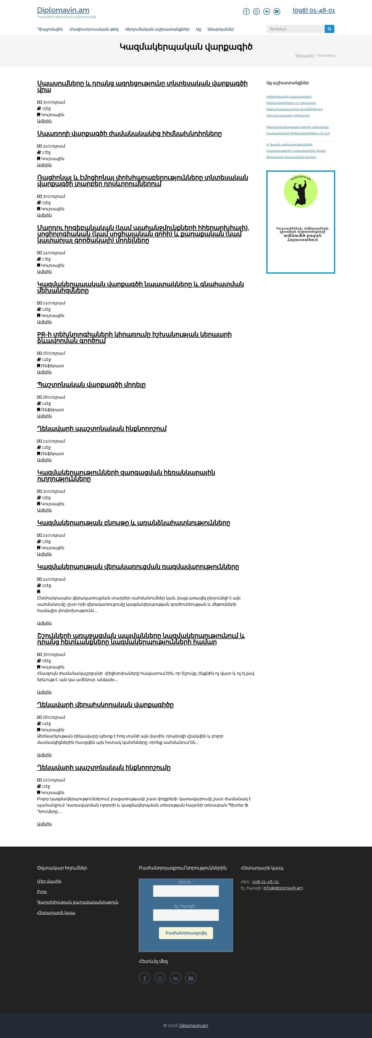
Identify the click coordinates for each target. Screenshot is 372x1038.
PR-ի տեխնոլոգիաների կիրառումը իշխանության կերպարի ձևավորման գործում (134, 337)
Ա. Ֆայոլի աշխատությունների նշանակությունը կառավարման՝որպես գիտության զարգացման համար (296, 151)
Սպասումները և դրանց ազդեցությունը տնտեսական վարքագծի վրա (142, 86)
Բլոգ (42, 891)
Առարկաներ (221, 29)
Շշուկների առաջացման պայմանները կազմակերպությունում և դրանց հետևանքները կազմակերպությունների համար (141, 639)
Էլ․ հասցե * (186, 910)
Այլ (198, 29)
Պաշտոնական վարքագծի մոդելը (91, 384)
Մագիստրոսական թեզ (94, 29)
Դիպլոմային (50, 29)
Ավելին (44, 120)
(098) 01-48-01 (314, 10)
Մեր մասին (49, 881)
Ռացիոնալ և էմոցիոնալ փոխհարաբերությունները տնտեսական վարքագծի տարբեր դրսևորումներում (142, 181)
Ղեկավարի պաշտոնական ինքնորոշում (102, 428)
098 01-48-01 (265, 881)
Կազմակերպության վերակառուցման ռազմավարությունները (138, 566)
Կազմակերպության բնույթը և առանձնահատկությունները (133, 522)
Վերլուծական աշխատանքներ (157, 29)
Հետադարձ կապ (56, 912)
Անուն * (186, 886)
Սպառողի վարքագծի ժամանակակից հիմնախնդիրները (129, 133)
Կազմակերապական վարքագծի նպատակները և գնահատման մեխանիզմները (140, 287)
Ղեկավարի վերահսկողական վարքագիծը (105, 704)
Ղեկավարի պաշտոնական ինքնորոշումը (103, 767)
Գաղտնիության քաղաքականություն (77, 902)
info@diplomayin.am (283, 888)
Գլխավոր (304, 55)
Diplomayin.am (63, 10)
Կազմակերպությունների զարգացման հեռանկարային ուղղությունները (126, 476)
